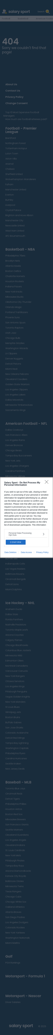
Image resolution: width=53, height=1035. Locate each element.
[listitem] (26, 534)
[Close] (47, 483)
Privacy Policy (42, 552)
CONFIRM (15, 542)
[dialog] (26, 517)
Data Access (26, 552)
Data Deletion (11, 552)
